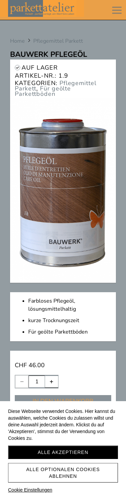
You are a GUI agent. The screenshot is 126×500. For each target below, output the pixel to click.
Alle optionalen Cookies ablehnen (63, 473)
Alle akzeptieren (63, 452)
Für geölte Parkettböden (43, 91)
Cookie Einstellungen (30, 490)
